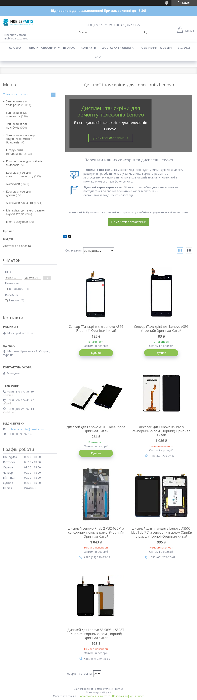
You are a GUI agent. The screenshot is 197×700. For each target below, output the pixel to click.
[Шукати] (145, 32)
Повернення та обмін (156, 47)
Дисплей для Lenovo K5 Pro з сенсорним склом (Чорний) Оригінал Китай (161, 431)
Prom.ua (118, 689)
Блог (98, 57)
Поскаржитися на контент (94, 696)
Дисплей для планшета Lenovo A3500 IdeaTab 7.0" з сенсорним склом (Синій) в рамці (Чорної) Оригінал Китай (161, 532)
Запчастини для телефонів (17, 103)
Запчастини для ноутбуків (17, 125)
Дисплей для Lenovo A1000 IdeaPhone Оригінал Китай (96, 429)
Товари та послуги (41, 47)
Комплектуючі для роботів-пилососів (25, 163)
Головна (14, 47)
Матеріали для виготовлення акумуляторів (26, 212)
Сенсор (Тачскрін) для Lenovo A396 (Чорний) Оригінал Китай (161, 329)
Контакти (88, 47)
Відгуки (184, 47)
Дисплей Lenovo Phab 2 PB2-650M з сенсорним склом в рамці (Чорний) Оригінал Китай (96, 532)
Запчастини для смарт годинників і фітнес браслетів (21, 138)
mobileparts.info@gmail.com (25, 429)
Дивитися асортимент (110, 138)
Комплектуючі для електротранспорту (19, 174)
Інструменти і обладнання (15, 152)
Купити (96, 353)
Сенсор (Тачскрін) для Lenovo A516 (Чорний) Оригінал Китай (96, 329)
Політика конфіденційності (128, 696)
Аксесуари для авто (19, 203)
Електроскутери (17, 222)
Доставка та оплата (117, 47)
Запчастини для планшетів (17, 114)
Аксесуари (13, 184)
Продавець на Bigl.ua (98, 692)
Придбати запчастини (128, 222)
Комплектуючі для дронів (18, 193)
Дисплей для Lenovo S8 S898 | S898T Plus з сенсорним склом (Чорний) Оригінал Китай (95, 634)
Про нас (69, 47)
